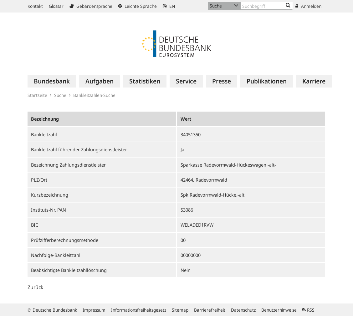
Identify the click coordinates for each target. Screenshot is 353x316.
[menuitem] (52, 81)
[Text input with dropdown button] (267, 6)
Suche (60, 95)
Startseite (37, 95)
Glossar (56, 6)
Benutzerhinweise (279, 310)
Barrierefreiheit (209, 310)
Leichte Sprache (137, 6)
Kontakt (35, 6)
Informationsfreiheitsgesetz (138, 310)
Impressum (94, 310)
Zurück (35, 287)
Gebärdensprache (90, 6)
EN (169, 6)
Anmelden (308, 6)
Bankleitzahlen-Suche (94, 95)
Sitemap (180, 310)
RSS (308, 310)
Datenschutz (243, 310)
